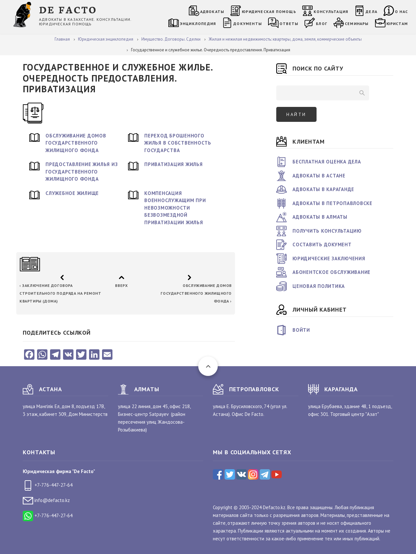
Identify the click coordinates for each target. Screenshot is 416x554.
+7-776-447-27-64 (47, 485)
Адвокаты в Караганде (323, 189)
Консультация (331, 11)
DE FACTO (68, 9)
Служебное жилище (72, 193)
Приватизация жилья (173, 164)
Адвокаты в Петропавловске (332, 203)
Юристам (397, 23)
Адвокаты (212, 11)
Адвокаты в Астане (318, 176)
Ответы (289, 23)
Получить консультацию (327, 231)
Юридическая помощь (269, 11)
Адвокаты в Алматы (319, 217)
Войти (301, 330)
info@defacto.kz (46, 500)
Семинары (357, 23)
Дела (371, 11)
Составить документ (322, 244)
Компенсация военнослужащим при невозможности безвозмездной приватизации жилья (175, 207)
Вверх (121, 285)
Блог (321, 23)
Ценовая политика (318, 286)
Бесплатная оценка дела (326, 162)
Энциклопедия (198, 23)
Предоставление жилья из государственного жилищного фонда (82, 171)
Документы (247, 23)
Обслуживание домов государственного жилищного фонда (76, 143)
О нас (401, 11)
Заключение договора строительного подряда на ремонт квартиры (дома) (60, 293)
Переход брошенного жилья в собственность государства (177, 143)
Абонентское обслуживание (331, 272)
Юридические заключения (328, 258)
